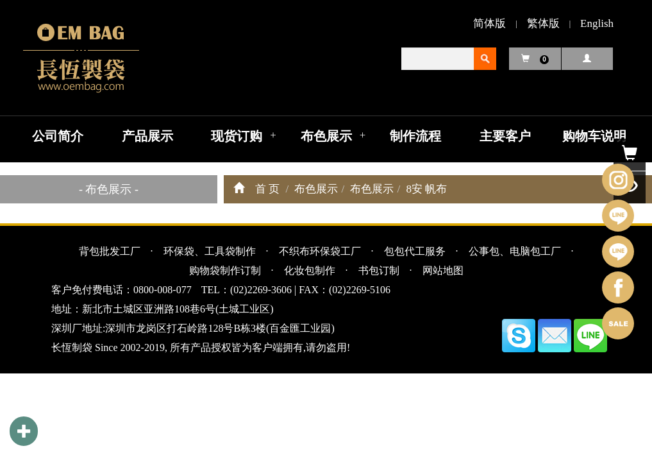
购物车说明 (594, 136)
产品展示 (147, 136)
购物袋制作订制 (225, 270)
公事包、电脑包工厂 (515, 251)
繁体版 (543, 23)
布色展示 (326, 136)
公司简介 (57, 136)
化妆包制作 (309, 270)
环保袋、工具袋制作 (209, 251)
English (597, 23)
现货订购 (236, 136)
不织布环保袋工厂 (320, 251)
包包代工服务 (415, 251)
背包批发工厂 (109, 251)
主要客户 (505, 136)
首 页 (267, 189)
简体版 (489, 23)
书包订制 (378, 270)
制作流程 (415, 136)
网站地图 (443, 270)
